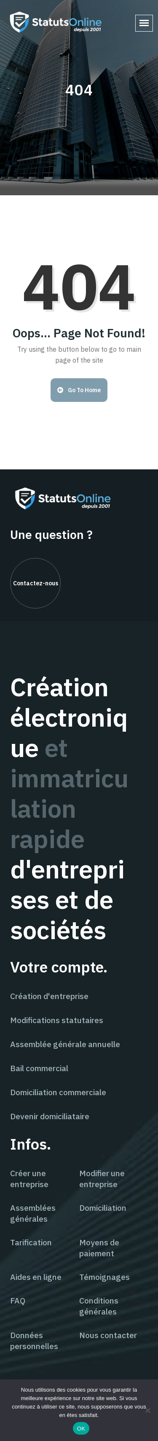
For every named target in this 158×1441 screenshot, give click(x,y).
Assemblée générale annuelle (65, 1044)
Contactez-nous (35, 583)
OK (81, 1428)
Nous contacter (108, 1335)
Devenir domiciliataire (49, 1116)
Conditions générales (98, 1306)
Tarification (31, 1242)
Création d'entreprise (49, 996)
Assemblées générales (33, 1213)
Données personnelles (34, 1340)
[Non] (147, 1410)
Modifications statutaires (56, 1020)
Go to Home (79, 390)
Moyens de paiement (99, 1247)
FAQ (17, 1301)
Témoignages (104, 1277)
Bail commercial (39, 1068)
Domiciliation (102, 1208)
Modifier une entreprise (102, 1178)
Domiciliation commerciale (58, 1092)
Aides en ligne (36, 1277)
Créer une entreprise (29, 1178)
